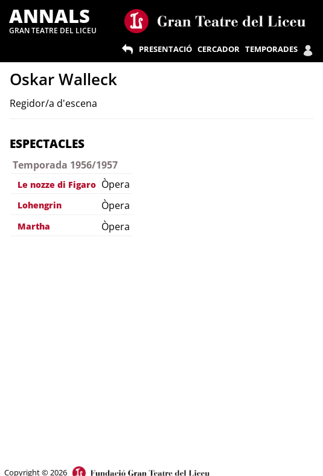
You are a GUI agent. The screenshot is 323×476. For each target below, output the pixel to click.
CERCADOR (218, 48)
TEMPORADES (271, 48)
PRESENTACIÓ (165, 48)
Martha (34, 226)
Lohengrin (40, 205)
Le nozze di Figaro (57, 184)
